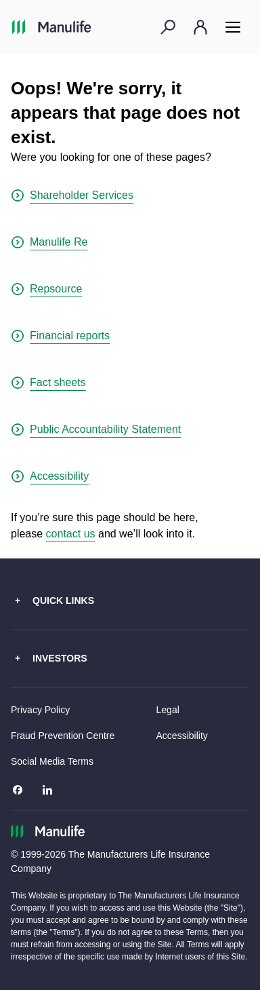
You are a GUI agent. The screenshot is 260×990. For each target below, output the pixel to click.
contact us (70, 533)
